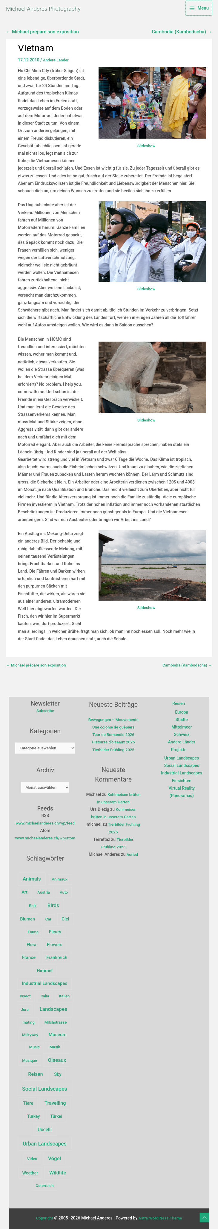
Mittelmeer (182, 729)
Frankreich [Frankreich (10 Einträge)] (32, 968)
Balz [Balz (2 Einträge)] (34, 916)
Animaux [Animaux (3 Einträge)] (61, 890)
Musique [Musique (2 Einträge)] (31, 1058)
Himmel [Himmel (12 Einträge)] (62, 968)
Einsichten (182, 782)
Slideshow (146, 147)
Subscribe (47, 712)
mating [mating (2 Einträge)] (30, 1020)
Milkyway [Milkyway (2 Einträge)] (32, 1032)
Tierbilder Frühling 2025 (115, 759)
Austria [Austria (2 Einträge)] (45, 903)
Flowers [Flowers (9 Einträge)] (34, 955)
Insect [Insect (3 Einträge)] (27, 994)
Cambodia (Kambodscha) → (182, 34)
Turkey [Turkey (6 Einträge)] (35, 1114)
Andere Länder (56, 61)
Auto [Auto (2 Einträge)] (66, 903)
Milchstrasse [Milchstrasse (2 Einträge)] (57, 1020)
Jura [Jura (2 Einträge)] (26, 1007)
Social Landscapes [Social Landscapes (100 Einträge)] (46, 1087)
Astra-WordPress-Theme (161, 1216)
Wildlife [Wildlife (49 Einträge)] (59, 1171)
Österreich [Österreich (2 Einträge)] (46, 1184)
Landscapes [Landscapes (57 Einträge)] (55, 1007)
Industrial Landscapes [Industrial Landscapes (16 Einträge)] (46, 981)
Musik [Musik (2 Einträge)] (56, 1045)
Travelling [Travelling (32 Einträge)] (56, 1101)
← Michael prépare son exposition (42, 34)
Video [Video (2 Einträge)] (34, 1156)
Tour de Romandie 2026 (115, 744)
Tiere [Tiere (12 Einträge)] (30, 1101)
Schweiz (182, 736)
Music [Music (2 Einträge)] (36, 1045)
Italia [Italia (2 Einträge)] (46, 994)
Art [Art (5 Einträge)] (26, 903)
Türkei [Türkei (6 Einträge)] (58, 1114)
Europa (182, 714)
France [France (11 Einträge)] (59, 955)
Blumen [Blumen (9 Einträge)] (29, 930)
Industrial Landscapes (182, 775)
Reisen (179, 705)
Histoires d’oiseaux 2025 (116, 751)
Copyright (43, 1216)
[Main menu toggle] (199, 9)
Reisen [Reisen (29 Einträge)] (37, 1072)
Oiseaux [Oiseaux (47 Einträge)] (59, 1058)
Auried (135, 863)
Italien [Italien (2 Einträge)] (66, 994)
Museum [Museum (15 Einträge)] (59, 1032)
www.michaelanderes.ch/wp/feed (47, 826)
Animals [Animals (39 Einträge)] (33, 889)
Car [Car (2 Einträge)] (50, 930)
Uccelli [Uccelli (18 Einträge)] (46, 1127)
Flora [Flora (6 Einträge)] (68, 942)
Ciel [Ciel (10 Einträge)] (67, 930)
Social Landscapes (182, 767)
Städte (182, 721)
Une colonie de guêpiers (115, 736)
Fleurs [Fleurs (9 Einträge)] (47, 943)
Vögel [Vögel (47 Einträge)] (56, 1156)
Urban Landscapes (182, 760)
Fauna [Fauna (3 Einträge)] (24, 943)
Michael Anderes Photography (61, 9)
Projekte (179, 751)
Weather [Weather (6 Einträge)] (32, 1170)
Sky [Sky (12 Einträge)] (59, 1072)
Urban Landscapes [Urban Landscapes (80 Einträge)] (46, 1142)
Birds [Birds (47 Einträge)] (55, 916)
